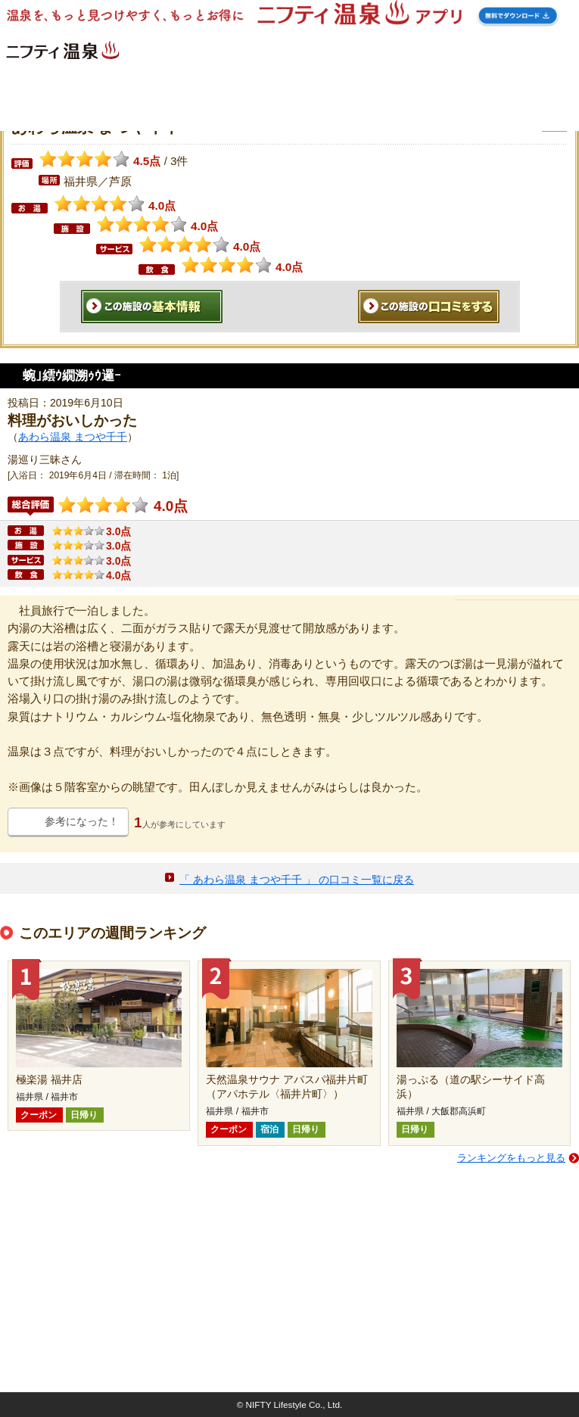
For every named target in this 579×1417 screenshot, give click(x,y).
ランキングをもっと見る (511, 1157)
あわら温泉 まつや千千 (72, 437)
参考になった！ (82, 821)
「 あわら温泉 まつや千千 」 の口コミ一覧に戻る (296, 880)
